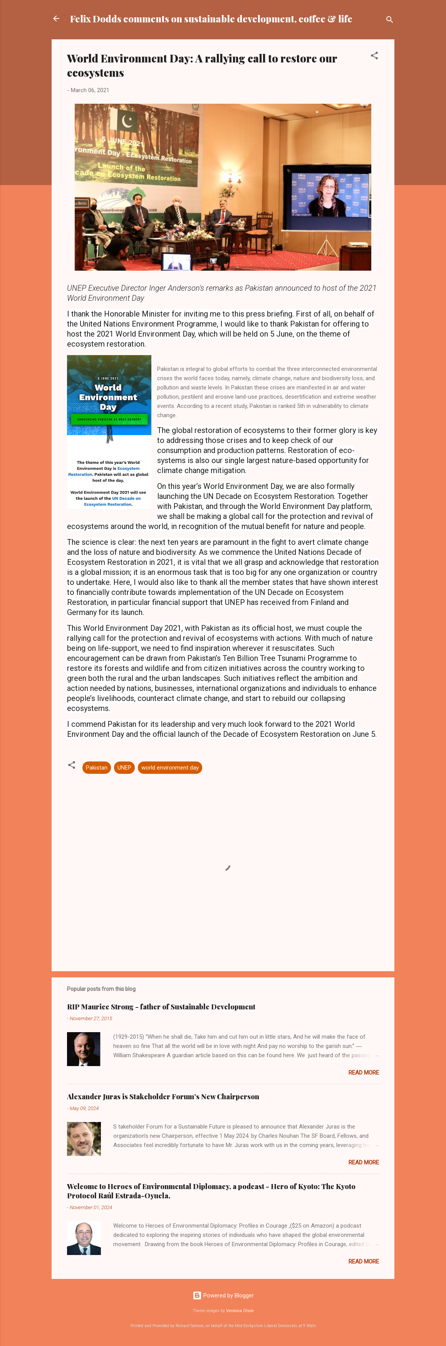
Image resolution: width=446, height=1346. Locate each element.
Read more (364, 1072)
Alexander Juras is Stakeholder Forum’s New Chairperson (163, 1096)
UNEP (124, 767)
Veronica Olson (240, 1310)
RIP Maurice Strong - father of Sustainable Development (161, 1006)
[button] (374, 57)
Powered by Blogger (223, 1295)
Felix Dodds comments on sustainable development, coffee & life (211, 18)
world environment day (170, 767)
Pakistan (96, 767)
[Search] (389, 21)
